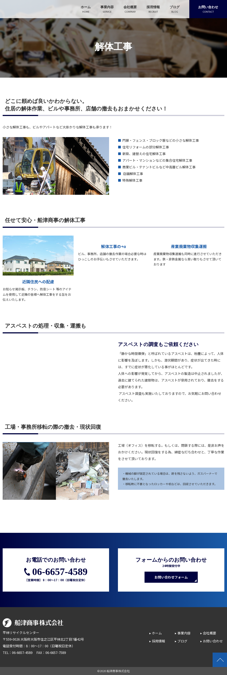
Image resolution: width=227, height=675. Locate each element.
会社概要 (209, 633)
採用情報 (158, 641)
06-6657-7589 (55, 652)
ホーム (157, 633)
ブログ (182, 641)
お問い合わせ (213, 641)
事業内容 (184, 633)
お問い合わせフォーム (171, 577)
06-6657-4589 (59, 571)
